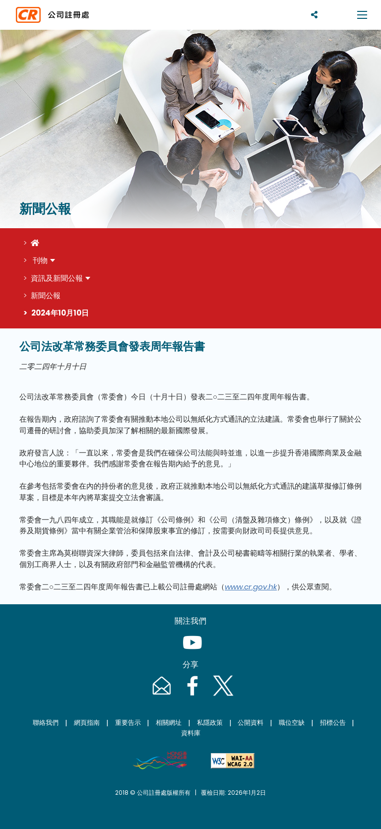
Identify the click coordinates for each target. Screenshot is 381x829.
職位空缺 (292, 722)
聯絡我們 (46, 722)
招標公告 (333, 722)
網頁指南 (87, 722)
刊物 (39, 260)
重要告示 (128, 722)
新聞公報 (46, 295)
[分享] (314, 14)
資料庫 (190, 733)
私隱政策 (210, 722)
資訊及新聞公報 (57, 278)
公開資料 (250, 722)
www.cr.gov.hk (251, 586)
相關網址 (169, 722)
